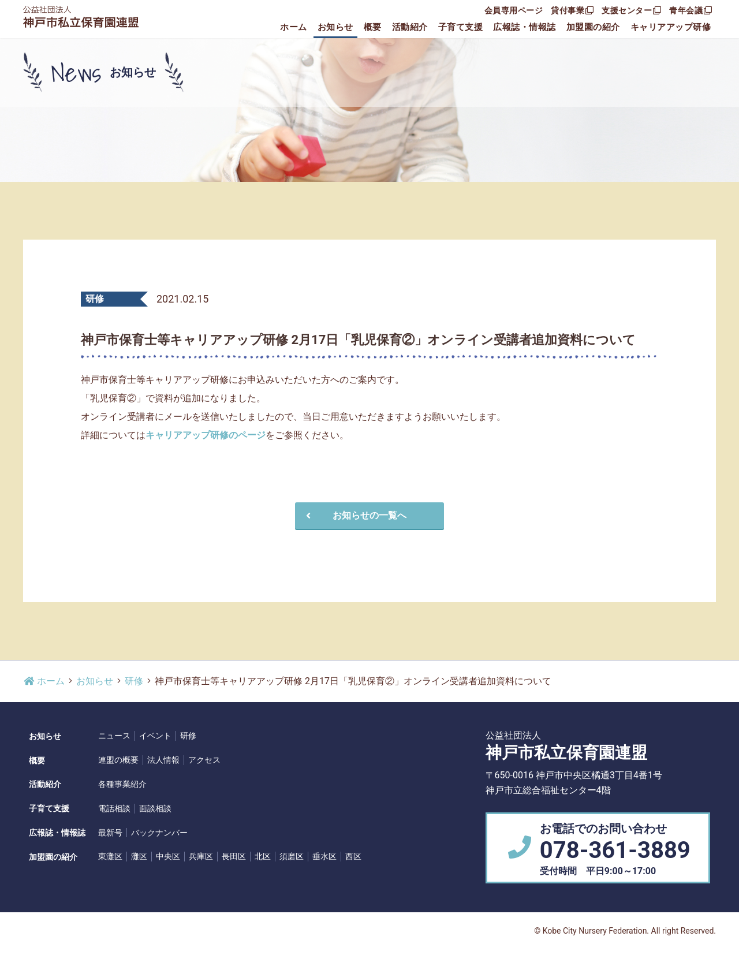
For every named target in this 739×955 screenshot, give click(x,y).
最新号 (110, 832)
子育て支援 (460, 27)
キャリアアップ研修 (670, 27)
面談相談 (155, 808)
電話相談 (114, 808)
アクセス (204, 759)
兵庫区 (201, 856)
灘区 (139, 856)
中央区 (168, 856)
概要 (373, 27)
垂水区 (324, 856)
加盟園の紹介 (593, 27)
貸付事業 (572, 10)
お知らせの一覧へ (354, 515)
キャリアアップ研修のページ (205, 435)
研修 (134, 681)
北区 (263, 856)
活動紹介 (410, 27)
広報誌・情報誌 (524, 27)
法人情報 (163, 759)
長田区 (234, 856)
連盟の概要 (118, 759)
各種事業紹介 (122, 784)
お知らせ (335, 27)
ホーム (293, 27)
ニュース (114, 735)
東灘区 (110, 856)
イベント (155, 735)
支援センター (631, 10)
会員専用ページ (513, 10)
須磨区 (291, 856)
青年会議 (690, 10)
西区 (353, 856)
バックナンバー (159, 832)
